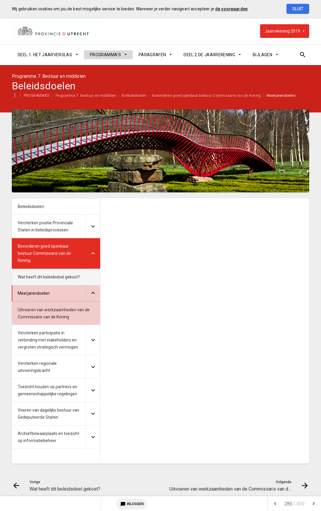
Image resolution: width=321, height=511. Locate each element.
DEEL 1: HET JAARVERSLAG (45, 54)
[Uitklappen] (92, 226)
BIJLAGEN (262, 54)
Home (17, 96)
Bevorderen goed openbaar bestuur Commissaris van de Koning (210, 96)
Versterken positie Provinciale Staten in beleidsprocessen (45, 226)
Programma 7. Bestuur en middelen (90, 96)
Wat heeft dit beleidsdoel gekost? (49, 277)
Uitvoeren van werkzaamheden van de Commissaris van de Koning (54, 313)
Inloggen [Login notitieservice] (131, 504)
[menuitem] (48, 54)
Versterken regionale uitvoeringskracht (37, 367)
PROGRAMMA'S (105, 54)
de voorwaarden (231, 9)
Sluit (297, 9)
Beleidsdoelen (138, 96)
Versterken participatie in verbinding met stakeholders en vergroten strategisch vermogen (48, 340)
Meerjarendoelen (285, 96)
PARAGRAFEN (152, 54)
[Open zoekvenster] (302, 54)
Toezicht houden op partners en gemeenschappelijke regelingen (47, 390)
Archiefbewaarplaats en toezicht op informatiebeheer (48, 437)
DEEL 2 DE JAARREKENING (209, 54)
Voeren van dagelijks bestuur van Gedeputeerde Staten (48, 414)
